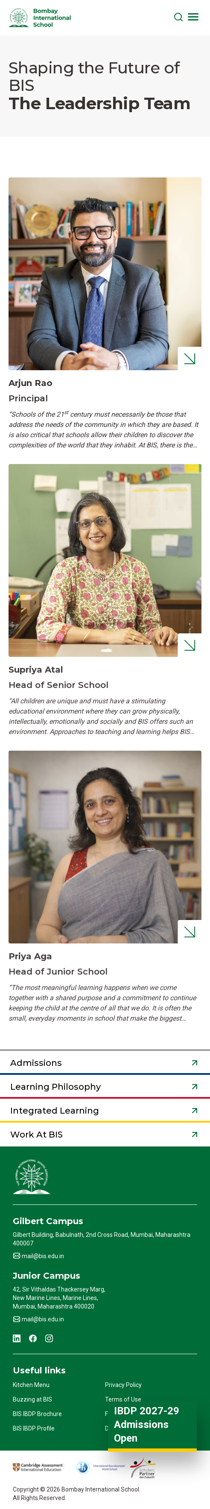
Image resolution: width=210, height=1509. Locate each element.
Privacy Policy (123, 1384)
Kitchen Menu (31, 1384)
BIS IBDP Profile (34, 1428)
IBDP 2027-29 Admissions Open (146, 1424)
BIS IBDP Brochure (37, 1413)
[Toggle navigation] (192, 16)
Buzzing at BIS (32, 1399)
